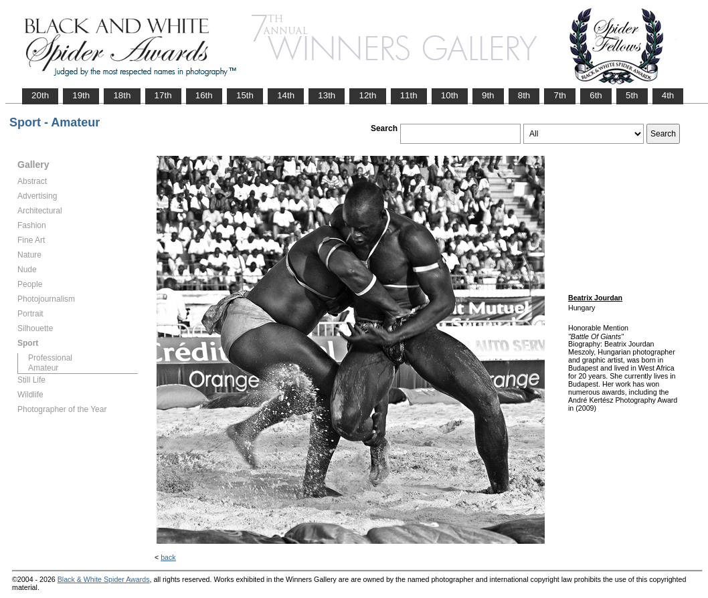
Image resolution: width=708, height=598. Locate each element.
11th (409, 95)
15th (245, 95)
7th (559, 95)
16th (204, 95)
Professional (50, 358)
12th (367, 95)
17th (163, 95)
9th (488, 95)
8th (524, 95)
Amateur (43, 368)
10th (450, 95)
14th (286, 95)
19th (81, 95)
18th (122, 95)
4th (668, 95)
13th (327, 95)
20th (40, 95)
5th (632, 95)
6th (596, 95)
